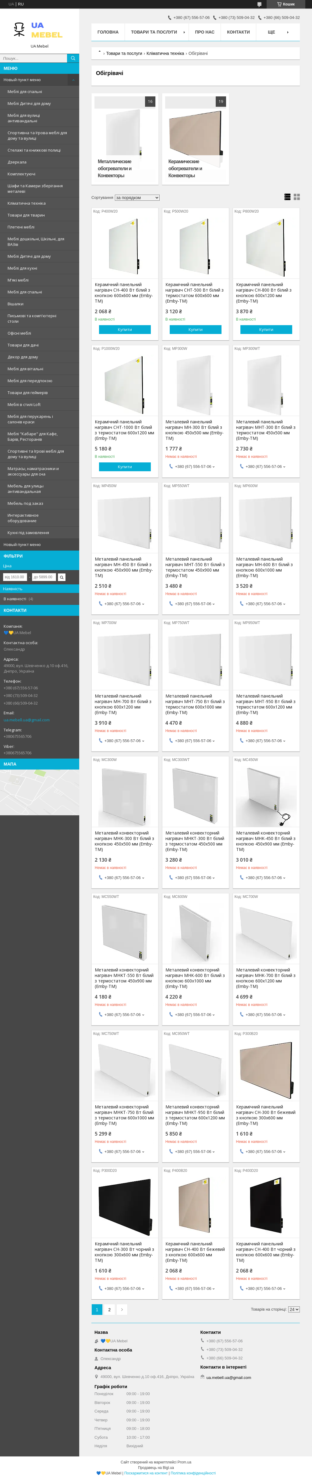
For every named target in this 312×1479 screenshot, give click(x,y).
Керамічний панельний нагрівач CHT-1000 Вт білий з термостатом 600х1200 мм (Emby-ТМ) (124, 430)
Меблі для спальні (25, 91)
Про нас (204, 32)
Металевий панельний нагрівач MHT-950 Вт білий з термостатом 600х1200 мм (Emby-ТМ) (266, 704)
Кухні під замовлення (28, 532)
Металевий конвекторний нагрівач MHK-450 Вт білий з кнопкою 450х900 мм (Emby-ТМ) (266, 841)
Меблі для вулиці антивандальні (24, 118)
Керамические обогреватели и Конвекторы (185, 168)
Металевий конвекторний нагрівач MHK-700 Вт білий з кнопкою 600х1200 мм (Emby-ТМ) (266, 978)
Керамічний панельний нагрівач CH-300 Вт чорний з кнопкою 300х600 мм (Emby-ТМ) (124, 1252)
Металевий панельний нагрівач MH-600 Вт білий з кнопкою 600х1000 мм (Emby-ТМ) (264, 567)
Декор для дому (23, 357)
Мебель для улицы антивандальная (26, 488)
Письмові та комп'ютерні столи (32, 318)
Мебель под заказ (25, 503)
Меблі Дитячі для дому (29, 103)
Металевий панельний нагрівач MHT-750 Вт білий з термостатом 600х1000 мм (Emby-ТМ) (195, 704)
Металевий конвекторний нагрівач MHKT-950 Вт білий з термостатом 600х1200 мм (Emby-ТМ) (195, 1115)
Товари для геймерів (28, 392)
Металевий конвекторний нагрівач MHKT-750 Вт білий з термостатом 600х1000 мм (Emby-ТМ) (124, 1115)
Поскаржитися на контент (146, 1473)
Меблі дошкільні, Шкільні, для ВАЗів (36, 241)
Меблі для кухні (22, 268)
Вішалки (15, 304)
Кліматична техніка (27, 203)
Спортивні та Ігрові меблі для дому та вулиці (36, 453)
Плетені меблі (21, 227)
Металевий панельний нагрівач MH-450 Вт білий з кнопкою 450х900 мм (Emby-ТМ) (124, 567)
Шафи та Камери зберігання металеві (35, 188)
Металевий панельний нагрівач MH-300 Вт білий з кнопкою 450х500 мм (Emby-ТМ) (194, 430)
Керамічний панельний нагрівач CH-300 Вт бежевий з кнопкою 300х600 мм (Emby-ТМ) (266, 1115)
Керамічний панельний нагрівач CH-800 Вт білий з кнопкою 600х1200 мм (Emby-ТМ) (264, 293)
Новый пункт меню (22, 79)
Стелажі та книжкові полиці (34, 150)
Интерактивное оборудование (23, 517)
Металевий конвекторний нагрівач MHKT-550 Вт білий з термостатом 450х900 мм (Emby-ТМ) (124, 978)
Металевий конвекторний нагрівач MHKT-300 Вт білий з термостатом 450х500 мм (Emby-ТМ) (194, 841)
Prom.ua (184, 1462)
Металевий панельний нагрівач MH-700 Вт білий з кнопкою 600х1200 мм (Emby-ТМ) (123, 704)
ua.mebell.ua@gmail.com (27, 720)
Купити (125, 329)
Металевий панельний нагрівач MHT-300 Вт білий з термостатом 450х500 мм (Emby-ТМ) (266, 430)
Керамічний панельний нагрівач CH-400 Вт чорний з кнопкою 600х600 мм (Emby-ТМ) (266, 1252)
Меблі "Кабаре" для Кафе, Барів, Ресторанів (33, 436)
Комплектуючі (21, 174)
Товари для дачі (23, 345)
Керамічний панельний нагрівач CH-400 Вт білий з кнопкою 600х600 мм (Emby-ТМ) (124, 293)
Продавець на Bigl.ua (156, 1468)
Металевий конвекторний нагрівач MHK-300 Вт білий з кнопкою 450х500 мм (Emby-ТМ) (124, 841)
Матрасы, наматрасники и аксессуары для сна (33, 471)
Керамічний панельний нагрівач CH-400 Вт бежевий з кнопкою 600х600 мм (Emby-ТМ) (195, 1252)
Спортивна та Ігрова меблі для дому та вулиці (37, 135)
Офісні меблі (19, 333)
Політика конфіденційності (193, 1473)
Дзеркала (17, 162)
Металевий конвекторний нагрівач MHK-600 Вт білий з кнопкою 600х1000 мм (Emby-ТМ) (195, 978)
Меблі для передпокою (30, 380)
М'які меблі (18, 280)
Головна (108, 32)
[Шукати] (73, 58)
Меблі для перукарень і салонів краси (30, 419)
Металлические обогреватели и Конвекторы (114, 168)
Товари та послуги (154, 32)
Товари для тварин (26, 215)
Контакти (238, 32)
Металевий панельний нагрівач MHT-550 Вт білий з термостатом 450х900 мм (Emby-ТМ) (195, 567)
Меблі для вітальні (25, 369)
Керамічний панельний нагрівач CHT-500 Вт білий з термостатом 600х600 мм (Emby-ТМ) (194, 293)
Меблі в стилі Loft (24, 404)
